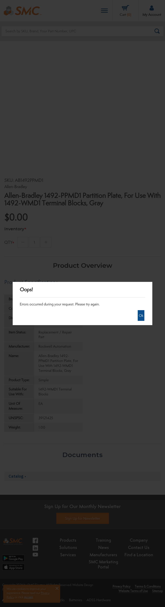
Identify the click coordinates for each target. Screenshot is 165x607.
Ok (141, 315)
